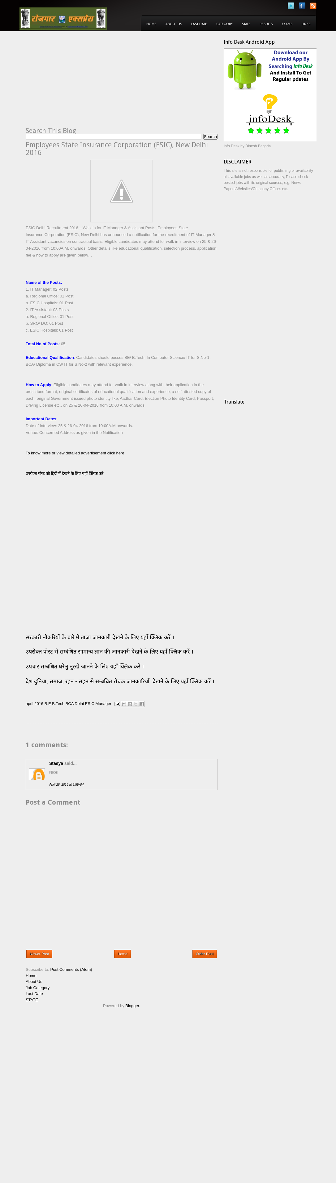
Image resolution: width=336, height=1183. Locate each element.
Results (266, 24)
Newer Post (39, 954)
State (246, 24)
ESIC (89, 703)
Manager (103, 703)
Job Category (38, 987)
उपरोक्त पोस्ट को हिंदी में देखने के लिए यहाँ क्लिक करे (64, 473)
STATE (32, 1000)
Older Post (204, 954)
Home (151, 24)
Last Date (199, 24)
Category (224, 24)
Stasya (56, 763)
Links (306, 24)
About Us (174, 24)
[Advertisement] (78, 82)
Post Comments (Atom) (71, 969)
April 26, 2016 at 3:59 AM (66, 784)
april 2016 (34, 703)
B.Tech (58, 703)
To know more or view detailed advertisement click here (75, 453)
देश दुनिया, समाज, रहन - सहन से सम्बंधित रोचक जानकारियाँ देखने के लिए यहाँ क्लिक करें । (121, 681)
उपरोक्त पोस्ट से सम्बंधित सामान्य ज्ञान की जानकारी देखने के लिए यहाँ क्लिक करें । (110, 652)
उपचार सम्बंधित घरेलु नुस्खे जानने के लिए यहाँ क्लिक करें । (85, 666)
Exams (287, 24)
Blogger (132, 1005)
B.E (48, 703)
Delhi (79, 703)
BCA (70, 703)
